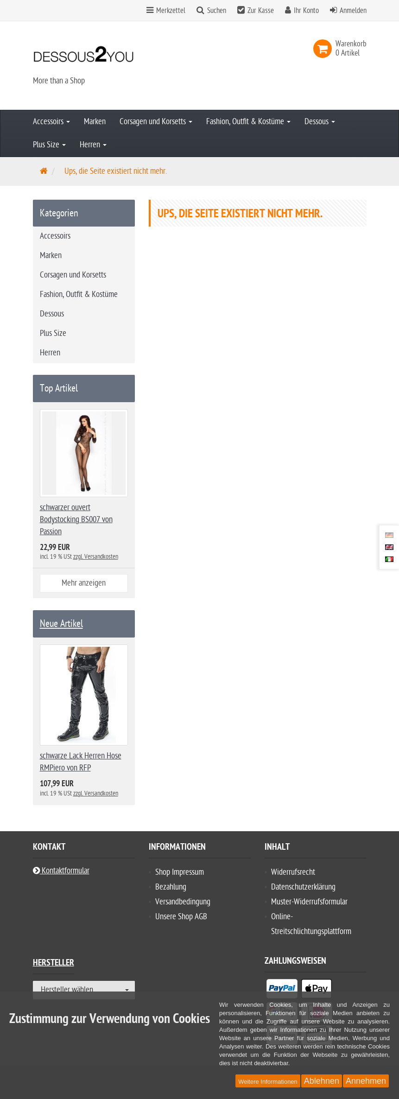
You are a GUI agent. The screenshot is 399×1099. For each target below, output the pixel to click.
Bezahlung (170, 887)
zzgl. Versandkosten (95, 557)
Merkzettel (165, 10)
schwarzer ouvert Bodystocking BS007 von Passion (76, 520)
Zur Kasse (260, 10)
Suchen (216, 10)
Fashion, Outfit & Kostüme (248, 121)
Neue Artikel (61, 623)
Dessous (319, 121)
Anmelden (353, 10)
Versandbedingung (182, 902)
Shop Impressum (179, 872)
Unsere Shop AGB (181, 917)
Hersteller (53, 964)
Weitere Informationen (268, 1081)
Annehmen (366, 1081)
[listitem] (282, 990)
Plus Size (49, 145)
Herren (93, 145)
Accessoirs (51, 121)
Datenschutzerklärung (303, 887)
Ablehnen (321, 1081)
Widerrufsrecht (293, 872)
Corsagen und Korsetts (156, 121)
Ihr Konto (306, 10)
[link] (324, 48)
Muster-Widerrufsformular (309, 902)
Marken (95, 121)
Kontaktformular (61, 871)
